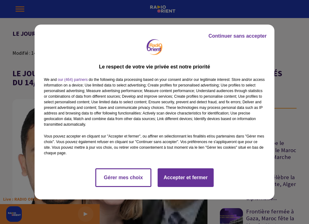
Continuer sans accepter (237, 36)
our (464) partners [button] (73, 79)
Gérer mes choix (123, 177)
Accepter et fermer (185, 177)
